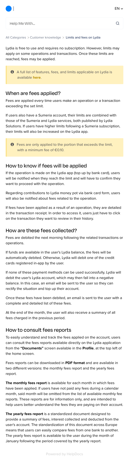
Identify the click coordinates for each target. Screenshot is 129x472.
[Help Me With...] (63, 23)
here (37, 77)
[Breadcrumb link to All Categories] (16, 37)
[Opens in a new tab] (64, 454)
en (119, 8)
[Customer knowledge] (45, 37)
